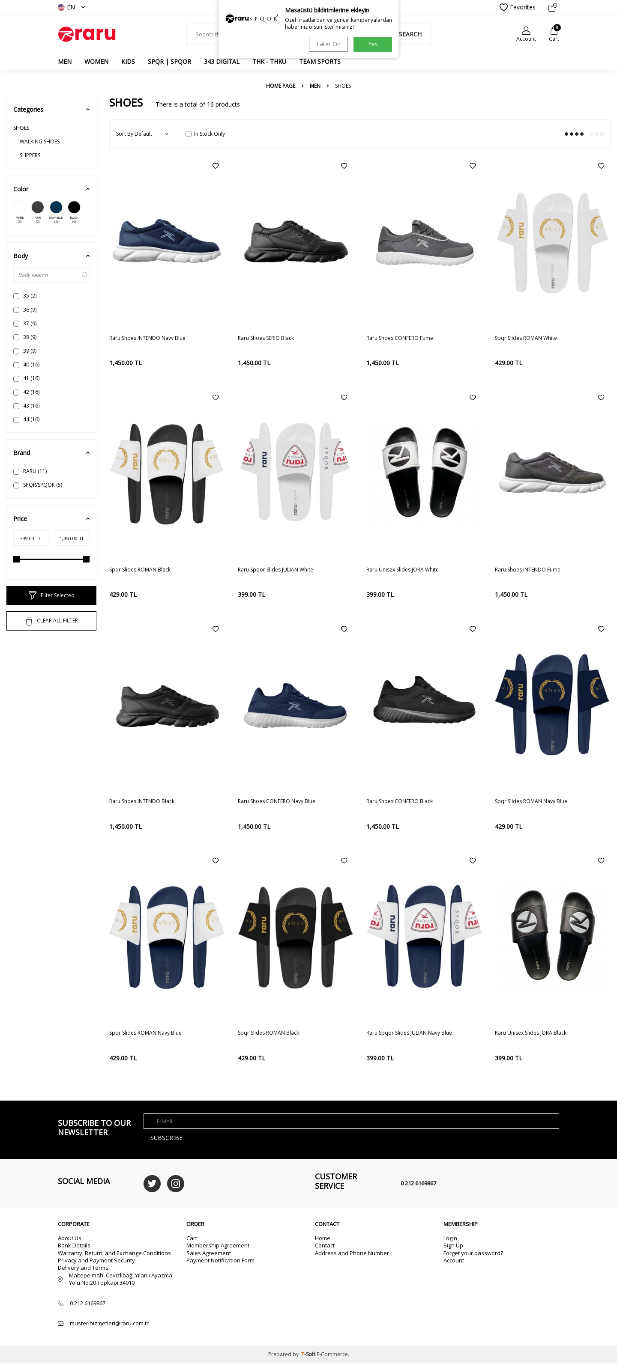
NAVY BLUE (56, 212)
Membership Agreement (217, 1245)
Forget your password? (473, 1253)
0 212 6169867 (418, 1183)
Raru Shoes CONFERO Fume (399, 338)
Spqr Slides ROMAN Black (140, 569)
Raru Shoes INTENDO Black (141, 801)
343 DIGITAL (222, 61)
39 (24, 350)
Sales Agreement (208, 1253)
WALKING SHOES (40, 141)
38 (24, 337)
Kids (128, 61)
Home (322, 1238)
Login (450, 1238)
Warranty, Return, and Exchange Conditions (114, 1253)
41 (26, 378)
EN (71, 7)
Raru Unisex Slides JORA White (402, 569)
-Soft (309, 1354)
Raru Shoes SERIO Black (266, 338)
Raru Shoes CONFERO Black (399, 801)
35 (24, 295)
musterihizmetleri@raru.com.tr (109, 1323)
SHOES (21, 127)
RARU (30, 471)
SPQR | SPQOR (169, 61)
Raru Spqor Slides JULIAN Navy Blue (409, 1033)
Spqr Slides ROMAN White (526, 338)
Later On (328, 44)
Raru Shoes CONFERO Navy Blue (276, 801)
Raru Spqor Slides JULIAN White (275, 569)
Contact (325, 1245)
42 (26, 392)
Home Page (280, 86)
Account (453, 1260)
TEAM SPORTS (320, 61)
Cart (191, 1238)
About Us (69, 1238)
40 (26, 364)
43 (26, 405)
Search (406, 34)
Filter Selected (52, 595)
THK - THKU (269, 61)
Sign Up (453, 1245)
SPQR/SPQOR (37, 484)
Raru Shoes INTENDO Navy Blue (147, 338)
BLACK (74, 212)
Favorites (518, 7)
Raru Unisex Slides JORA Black (530, 1033)
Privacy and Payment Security (96, 1260)
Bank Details (74, 1245)
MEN (65, 61)
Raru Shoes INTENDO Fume (527, 569)
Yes (373, 44)
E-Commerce (332, 1354)
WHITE (19, 212)
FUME (37, 212)
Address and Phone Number (352, 1253)
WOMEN (96, 61)
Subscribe (166, 1138)
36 (24, 309)
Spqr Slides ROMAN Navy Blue (531, 801)
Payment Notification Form (220, 1260)
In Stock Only (205, 134)
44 (26, 419)
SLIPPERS (30, 155)
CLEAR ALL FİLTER (51, 621)
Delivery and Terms (83, 1268)
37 (24, 323)
